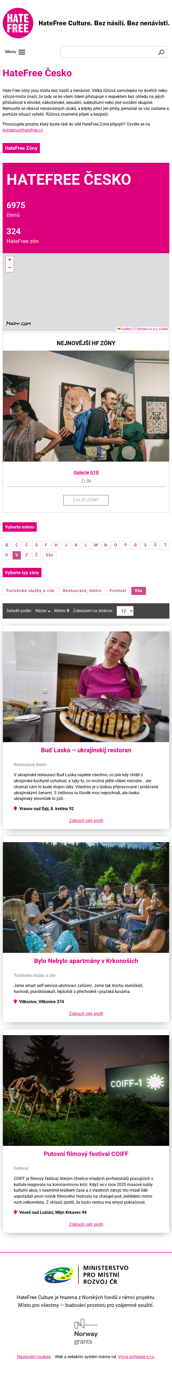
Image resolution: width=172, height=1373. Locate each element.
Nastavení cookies (34, 1356)
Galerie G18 (86, 472)
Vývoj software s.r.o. (136, 1356)
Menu (15, 52)
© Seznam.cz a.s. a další (150, 329)
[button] (10, 260)
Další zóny (86, 500)
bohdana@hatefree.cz (23, 130)
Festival (118, 590)
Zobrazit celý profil (86, 820)
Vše (49, 554)
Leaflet (124, 329)
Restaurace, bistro (82, 590)
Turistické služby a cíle (30, 590)
